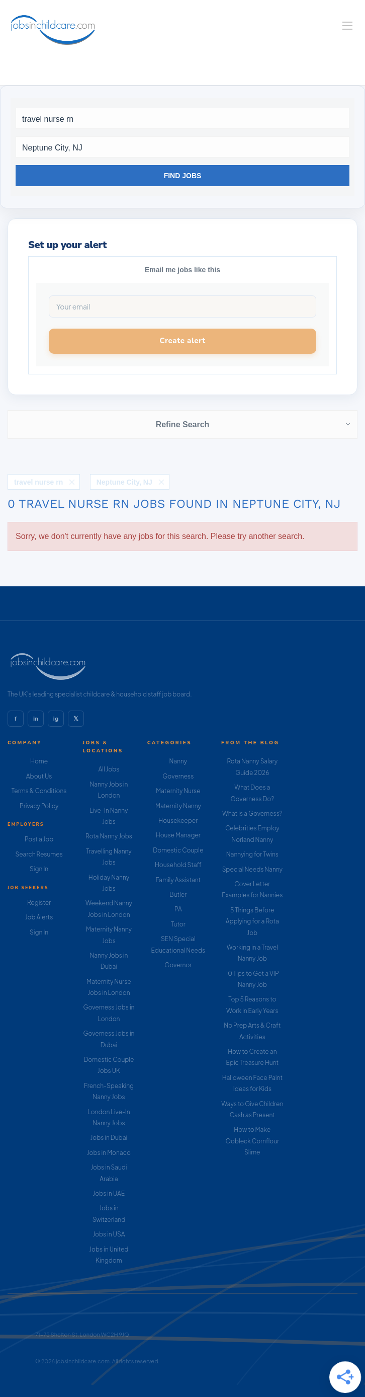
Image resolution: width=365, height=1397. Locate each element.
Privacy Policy (39, 806)
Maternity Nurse (178, 791)
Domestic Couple (178, 850)
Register (39, 902)
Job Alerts (39, 917)
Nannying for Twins (252, 854)
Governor (178, 965)
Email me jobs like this (182, 270)
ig (55, 719)
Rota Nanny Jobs (108, 836)
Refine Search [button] (183, 424)
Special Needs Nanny (252, 869)
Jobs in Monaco (109, 1152)
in (35, 719)
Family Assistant (178, 880)
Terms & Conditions (39, 791)
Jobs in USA (109, 1234)
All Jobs (109, 769)
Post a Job (39, 839)
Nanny (178, 761)
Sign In (39, 869)
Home (39, 761)
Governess (178, 776)
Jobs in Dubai (109, 1137)
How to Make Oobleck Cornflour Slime (252, 1141)
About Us (39, 776)
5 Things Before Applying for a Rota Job (252, 921)
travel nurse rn (38, 482)
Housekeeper (178, 820)
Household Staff (178, 865)
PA (178, 909)
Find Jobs (183, 176)
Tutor (178, 924)
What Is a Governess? (252, 813)
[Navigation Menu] (347, 25)
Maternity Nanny (178, 806)
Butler (178, 894)
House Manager (178, 835)
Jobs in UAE (109, 1193)
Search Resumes (39, 854)
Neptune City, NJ (124, 482)
